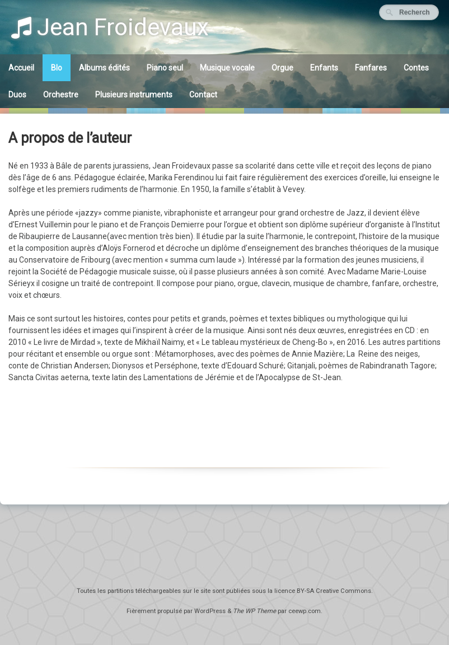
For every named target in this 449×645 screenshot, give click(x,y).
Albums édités (104, 67)
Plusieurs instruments (133, 94)
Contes (416, 67)
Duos (17, 94)
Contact (203, 94)
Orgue (282, 67)
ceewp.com (304, 611)
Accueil (21, 67)
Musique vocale (227, 67)
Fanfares (371, 67)
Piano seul (165, 67)
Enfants (324, 67)
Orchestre (60, 94)
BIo (56, 67)
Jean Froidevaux (110, 27)
